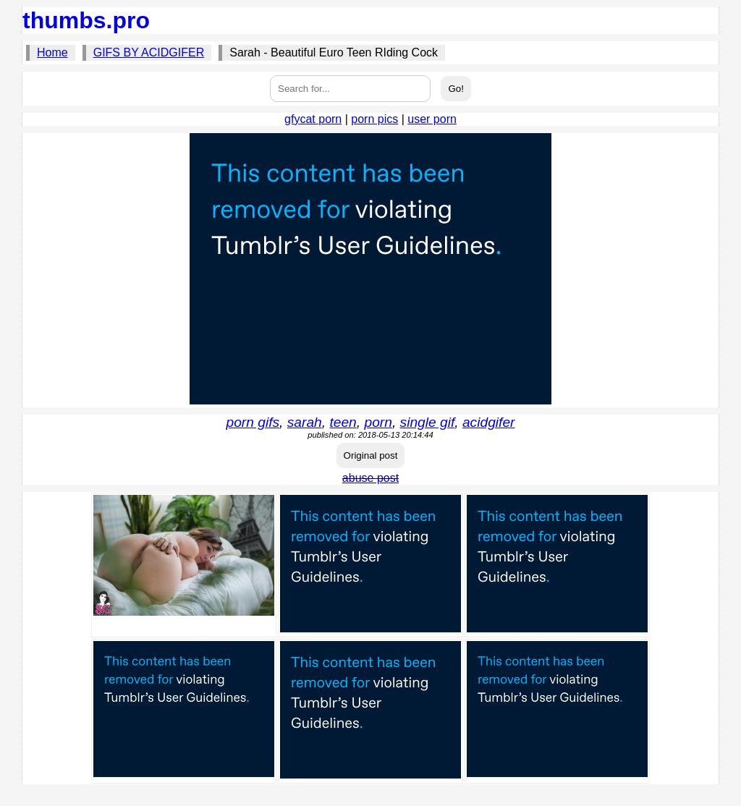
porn (377, 422)
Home (52, 52)
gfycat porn (313, 119)
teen (342, 422)
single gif (427, 422)
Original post (371, 455)
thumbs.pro (86, 20)
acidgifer (488, 422)
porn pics (374, 119)
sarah (304, 422)
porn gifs (253, 422)
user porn (432, 119)
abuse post (370, 478)
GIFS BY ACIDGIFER (149, 52)
